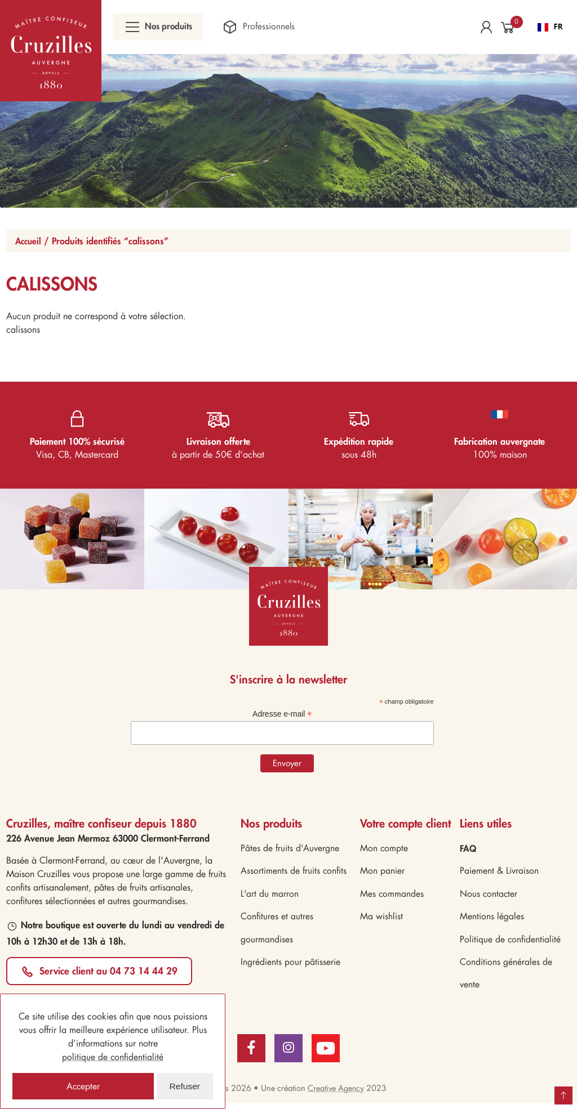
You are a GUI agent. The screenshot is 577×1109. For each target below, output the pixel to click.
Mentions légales (492, 920)
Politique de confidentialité (510, 944)
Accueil (29, 242)
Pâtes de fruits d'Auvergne (290, 850)
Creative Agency (336, 1094)
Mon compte (384, 850)
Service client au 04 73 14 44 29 (110, 972)
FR (550, 28)
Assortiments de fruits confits (294, 873)
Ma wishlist (381, 920)
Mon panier (382, 873)
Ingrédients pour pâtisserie (290, 967)
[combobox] (550, 28)
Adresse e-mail (282, 715)
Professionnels (265, 28)
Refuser (185, 1085)
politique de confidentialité (113, 1056)
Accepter (83, 1086)
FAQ (468, 850)
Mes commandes (392, 897)
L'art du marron (270, 897)
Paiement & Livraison (499, 873)
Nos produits (161, 27)
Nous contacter (489, 897)
